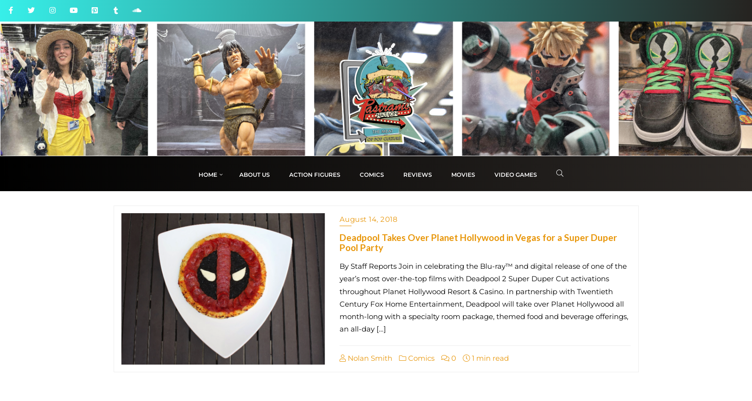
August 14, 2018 (369, 219)
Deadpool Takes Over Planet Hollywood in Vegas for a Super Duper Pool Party (478, 242)
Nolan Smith (366, 358)
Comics (417, 358)
